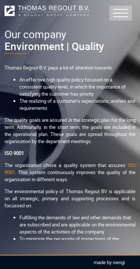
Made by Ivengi (109, 262)
